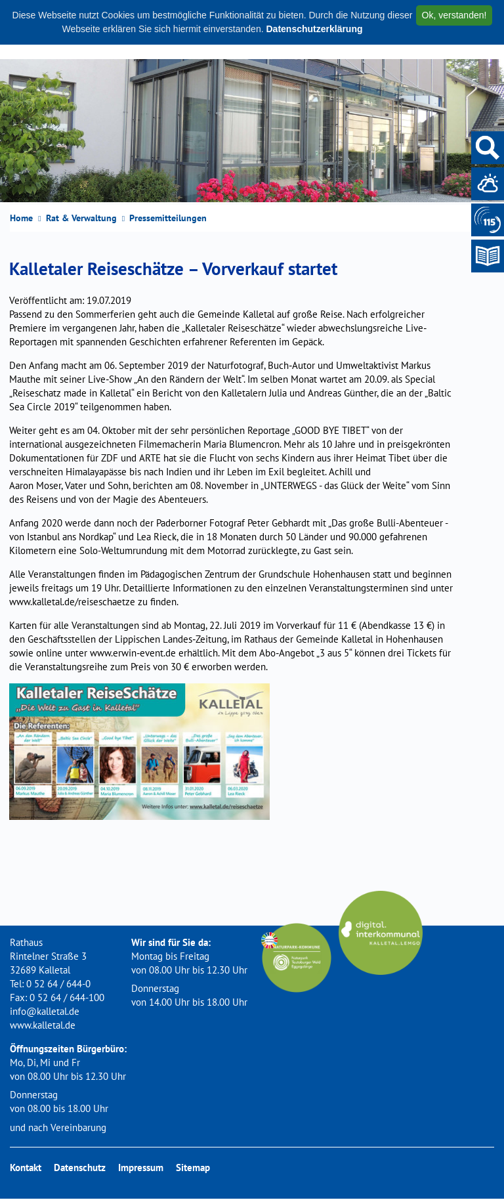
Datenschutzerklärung (314, 29)
